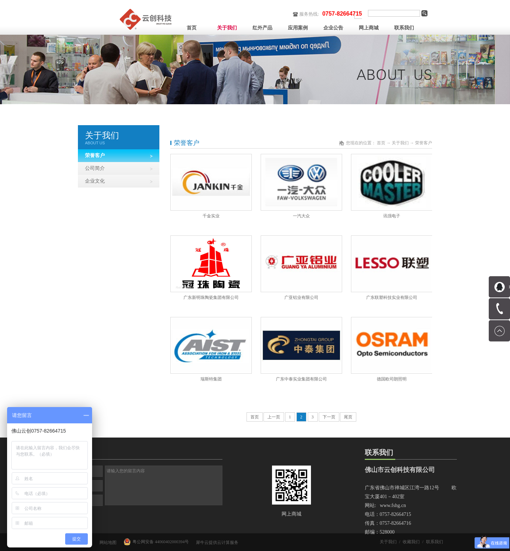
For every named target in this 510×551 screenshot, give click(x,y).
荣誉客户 (423, 142)
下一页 (329, 416)
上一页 (273, 416)
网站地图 (107, 542)
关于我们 (400, 142)
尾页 (348, 416)
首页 (192, 27)
